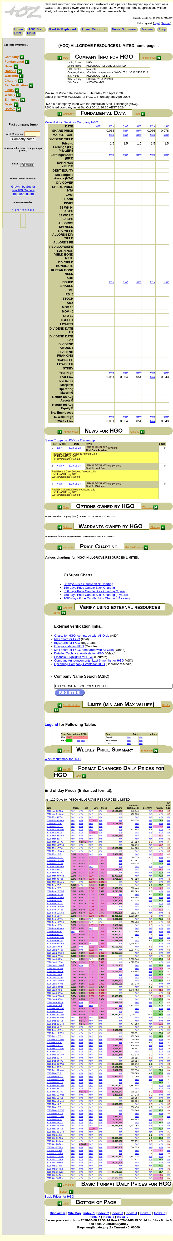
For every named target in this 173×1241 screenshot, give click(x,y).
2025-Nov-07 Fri (54, 1119)
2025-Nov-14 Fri (54, 1104)
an (58, 448)
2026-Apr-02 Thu (55, 811)
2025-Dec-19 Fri (54, 1027)
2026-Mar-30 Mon (55, 820)
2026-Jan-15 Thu (55, 977)
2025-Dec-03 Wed (55, 1064)
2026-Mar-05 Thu (55, 873)
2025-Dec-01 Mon (55, 1070)
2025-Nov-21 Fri (54, 1088)
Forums (147, 29)
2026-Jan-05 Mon (55, 1002)
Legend (51, 725)
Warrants (11, 76)
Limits (9, 90)
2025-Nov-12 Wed (55, 1110)
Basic (9, 104)
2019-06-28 (75, 448)
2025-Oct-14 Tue (55, 1175)
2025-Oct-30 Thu (55, 1138)
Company (12, 57)
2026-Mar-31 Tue (55, 817)
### (98, 126)
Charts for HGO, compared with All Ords (81, 635)
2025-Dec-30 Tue (55, 1011)
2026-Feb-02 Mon (55, 943)
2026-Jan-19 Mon (55, 971)
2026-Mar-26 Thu (55, 826)
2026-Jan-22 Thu (55, 962)
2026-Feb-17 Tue (55, 910)
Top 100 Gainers (23, 190)
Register (166, 23)
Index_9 (122, 1216)
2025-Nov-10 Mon (55, 1116)
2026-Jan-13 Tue (55, 984)
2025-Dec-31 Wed (55, 1008)
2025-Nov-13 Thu (55, 1107)
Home (18, 29)
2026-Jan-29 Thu (55, 950)
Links (31, 33)
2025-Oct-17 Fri (54, 1166)
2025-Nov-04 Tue (55, 1129)
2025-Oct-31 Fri (54, 1135)
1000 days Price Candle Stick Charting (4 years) (97, 598)
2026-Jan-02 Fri (54, 1005)
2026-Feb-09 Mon (55, 928)
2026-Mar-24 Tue (55, 832)
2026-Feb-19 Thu (55, 903)
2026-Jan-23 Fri (54, 959)
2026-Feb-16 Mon (55, 913)
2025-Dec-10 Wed (55, 1048)
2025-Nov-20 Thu (55, 1092)
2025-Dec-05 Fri (54, 1058)
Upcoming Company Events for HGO (79, 664)
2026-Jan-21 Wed (55, 965)
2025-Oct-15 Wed (55, 1172)
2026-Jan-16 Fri (54, 974)
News (9, 66)
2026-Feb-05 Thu (55, 934)
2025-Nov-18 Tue (55, 1098)
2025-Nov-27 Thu (55, 1076)
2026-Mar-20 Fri (54, 839)
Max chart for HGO (67, 639)
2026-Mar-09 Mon (55, 866)
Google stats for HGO (69, 646)
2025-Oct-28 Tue (55, 1144)
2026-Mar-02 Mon (55, 882)
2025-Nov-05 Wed (55, 1125)
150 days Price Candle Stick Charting (89, 587)
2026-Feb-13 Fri (54, 916)
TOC (65, 57)
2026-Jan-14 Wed (55, 981)
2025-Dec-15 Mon (55, 1039)
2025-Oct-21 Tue (55, 1159)
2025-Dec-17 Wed (55, 1033)
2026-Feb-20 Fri (54, 900)
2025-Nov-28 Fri (54, 1073)
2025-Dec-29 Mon (55, 1014)
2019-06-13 (75, 483)
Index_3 (117, 1213)
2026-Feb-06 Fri (54, 931)
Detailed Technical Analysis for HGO (79, 653)
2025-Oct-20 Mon (55, 1163)
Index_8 (108, 1216)
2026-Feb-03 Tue (55, 940)
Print (17, 33)
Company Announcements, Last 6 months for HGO (89, 660)
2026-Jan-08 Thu (55, 993)
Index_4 (131, 1213)
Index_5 (145, 1213)
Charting (11, 80)
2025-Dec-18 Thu (55, 1030)
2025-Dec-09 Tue (55, 1051)
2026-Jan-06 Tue (55, 999)
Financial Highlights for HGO (74, 657)
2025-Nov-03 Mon (55, 1132)
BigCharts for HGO (67, 642)
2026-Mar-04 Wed (55, 876)
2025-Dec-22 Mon (55, 1024)
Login (156, 23)
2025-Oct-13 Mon (55, 1178)
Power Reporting (94, 29)
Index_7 (94, 1216)
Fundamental (14, 61)
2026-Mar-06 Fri (54, 869)
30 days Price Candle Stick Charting (88, 584)
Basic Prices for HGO (59, 1196)
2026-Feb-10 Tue (55, 925)
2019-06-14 (75, 465)
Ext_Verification (16, 85)
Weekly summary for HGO (63, 759)
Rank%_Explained (62, 29)
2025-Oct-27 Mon (55, 1147)
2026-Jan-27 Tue (55, 956)
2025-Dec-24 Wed (55, 1018)
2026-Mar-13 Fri (54, 854)
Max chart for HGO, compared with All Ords (84, 650)
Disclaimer (57, 1213)
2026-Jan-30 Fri (54, 947)
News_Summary (124, 29)
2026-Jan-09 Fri (54, 990)
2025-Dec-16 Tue (55, 1036)
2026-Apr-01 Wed (55, 814)
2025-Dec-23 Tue (55, 1021)
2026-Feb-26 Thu (55, 888)
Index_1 (89, 1213)
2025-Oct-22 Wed (55, 1156)
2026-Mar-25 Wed (55, 829)
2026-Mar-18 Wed (55, 845)
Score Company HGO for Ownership (70, 440)
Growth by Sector (23, 186)
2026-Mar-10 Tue (55, 863)
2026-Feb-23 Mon (55, 897)
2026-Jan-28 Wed (55, 953)
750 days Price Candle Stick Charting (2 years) (96, 595)
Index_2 (103, 1213)
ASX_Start (36, 29)
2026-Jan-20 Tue (55, 968)
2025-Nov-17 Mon (55, 1101)
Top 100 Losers (23, 194)
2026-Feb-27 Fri (54, 885)
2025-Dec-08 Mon (55, 1055)
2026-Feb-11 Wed (55, 922)
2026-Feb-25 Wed (55, 891)
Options (10, 71)
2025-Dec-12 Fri (54, 1042)
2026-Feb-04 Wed (55, 937)
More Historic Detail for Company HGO (71, 122)
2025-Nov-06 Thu (55, 1122)
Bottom (10, 109)
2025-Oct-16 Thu (55, 1169)
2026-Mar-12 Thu (55, 857)
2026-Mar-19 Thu (55, 842)
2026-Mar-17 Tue (55, 848)
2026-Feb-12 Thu (55, 919)
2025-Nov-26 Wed (55, 1079)
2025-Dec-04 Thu (55, 1061)
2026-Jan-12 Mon (55, 987)
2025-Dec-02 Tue (55, 1067)
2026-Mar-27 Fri (54, 823)
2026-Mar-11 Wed (55, 860)
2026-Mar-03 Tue (55, 879)
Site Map (74, 1213)
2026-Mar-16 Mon (55, 851)
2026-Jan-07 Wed (55, 996)
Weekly (10, 95)
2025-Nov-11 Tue (55, 1113)
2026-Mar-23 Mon (55, 836)
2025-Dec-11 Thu (55, 1045)
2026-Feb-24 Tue (55, 894)
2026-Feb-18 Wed (55, 906)
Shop (162, 29)
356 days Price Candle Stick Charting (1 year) (95, 591)
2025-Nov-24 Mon (55, 1085)
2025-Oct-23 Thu (55, 1153)
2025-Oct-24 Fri (54, 1150)
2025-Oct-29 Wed (55, 1141)
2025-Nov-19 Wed (55, 1095)
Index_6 (159, 1213)
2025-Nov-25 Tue (55, 1082)
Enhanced (12, 99)
